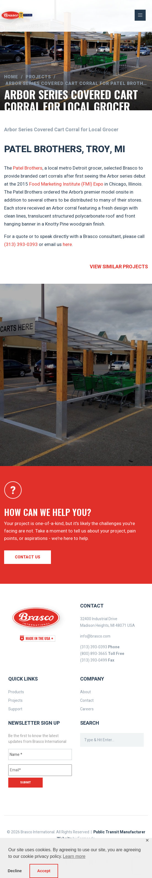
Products (16, 692)
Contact (87, 700)
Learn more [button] (74, 856)
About (85, 692)
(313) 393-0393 (21, 244)
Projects (15, 700)
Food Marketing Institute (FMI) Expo (66, 184)
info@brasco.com (95, 636)
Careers (87, 709)
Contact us (27, 557)
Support (15, 709)
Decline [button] (15, 871)
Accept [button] (43, 871)
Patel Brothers (27, 168)
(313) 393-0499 (93, 660)
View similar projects (119, 267)
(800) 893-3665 (93, 654)
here (67, 244)
